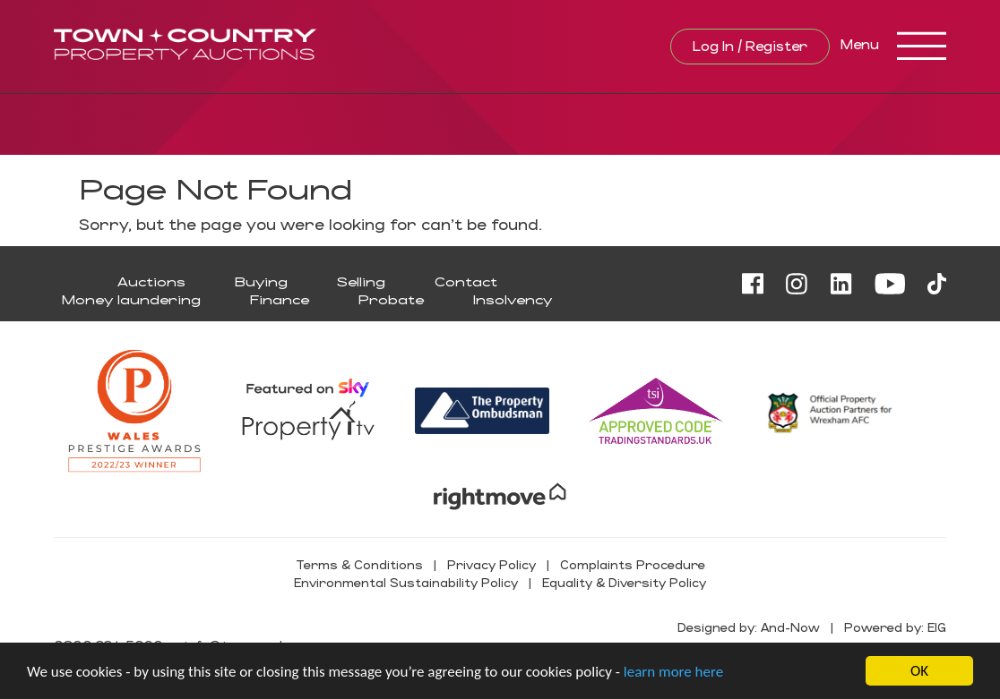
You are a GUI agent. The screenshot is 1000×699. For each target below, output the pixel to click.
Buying (261, 281)
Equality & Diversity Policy (624, 582)
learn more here (673, 672)
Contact (466, 281)
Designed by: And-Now (748, 627)
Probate (391, 299)
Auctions (151, 281)
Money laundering (131, 299)
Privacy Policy (491, 564)
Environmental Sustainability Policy (406, 582)
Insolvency (512, 299)
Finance (279, 299)
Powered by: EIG (895, 627)
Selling (361, 281)
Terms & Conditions (359, 564)
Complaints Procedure (632, 564)
